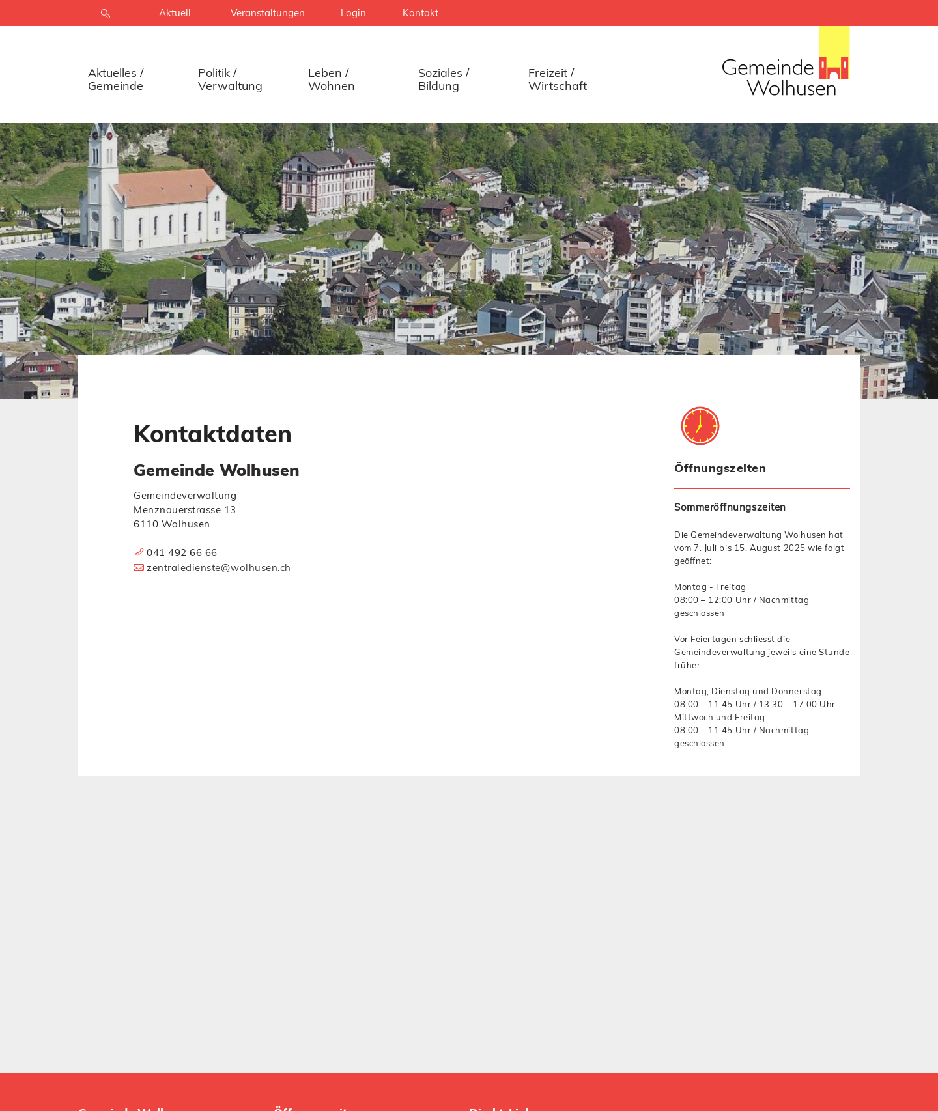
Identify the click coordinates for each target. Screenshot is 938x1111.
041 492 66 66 (182, 552)
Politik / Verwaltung (230, 79)
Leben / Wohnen (331, 79)
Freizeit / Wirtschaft (557, 79)
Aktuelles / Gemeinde (115, 79)
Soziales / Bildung (443, 79)
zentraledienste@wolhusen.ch (219, 567)
